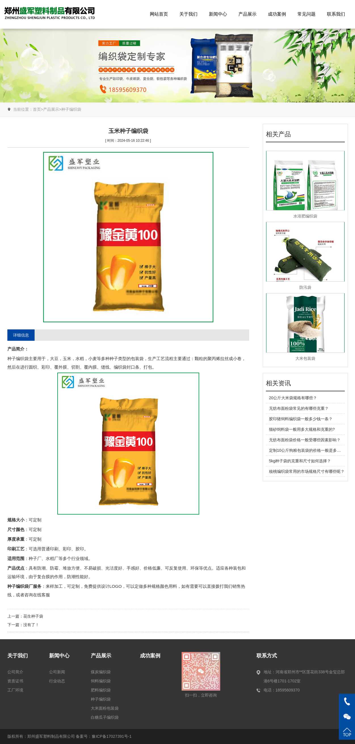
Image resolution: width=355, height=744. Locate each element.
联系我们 (336, 14)
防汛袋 (305, 287)
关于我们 (188, 14)
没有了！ (31, 624)
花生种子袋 (33, 616)
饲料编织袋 (101, 681)
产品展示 (247, 14)
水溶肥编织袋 (305, 216)
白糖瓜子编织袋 (105, 717)
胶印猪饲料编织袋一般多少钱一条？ (301, 419)
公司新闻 (57, 672)
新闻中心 (218, 14)
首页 (37, 109)
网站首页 (159, 14)
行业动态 (57, 681)
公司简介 (15, 672)
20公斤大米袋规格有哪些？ (293, 398)
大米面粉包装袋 (105, 708)
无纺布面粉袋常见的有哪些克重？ (299, 408)
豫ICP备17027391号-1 (111, 736)
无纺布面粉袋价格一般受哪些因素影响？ (305, 440)
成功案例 (277, 14)
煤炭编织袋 (101, 672)
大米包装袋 (305, 358)
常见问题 (306, 14)
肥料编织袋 (101, 690)
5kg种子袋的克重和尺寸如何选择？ (300, 461)
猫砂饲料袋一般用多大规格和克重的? (302, 429)
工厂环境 (15, 690)
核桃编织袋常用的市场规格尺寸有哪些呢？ (307, 471)
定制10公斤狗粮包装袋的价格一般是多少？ (307, 450)
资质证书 (15, 681)
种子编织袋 (71, 109)
